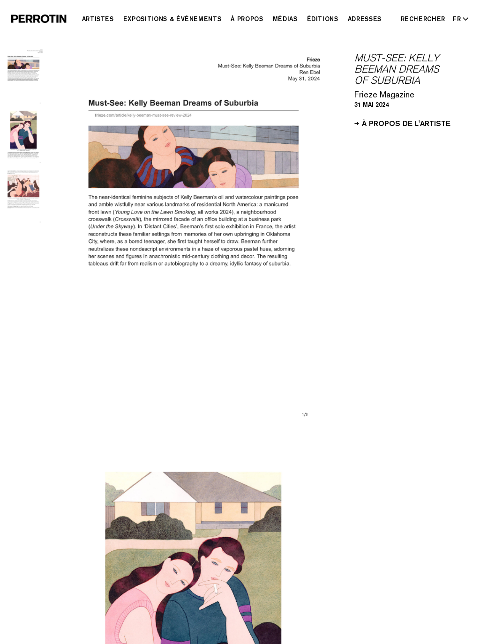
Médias (285, 18)
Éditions (322, 18)
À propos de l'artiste (402, 122)
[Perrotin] (39, 19)
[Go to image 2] (23, 136)
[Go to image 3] (23, 195)
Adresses (365, 18)
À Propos (247, 18)
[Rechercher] (423, 19)
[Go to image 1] (23, 76)
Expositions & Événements (172, 18)
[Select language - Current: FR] (459, 19)
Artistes (98, 18)
